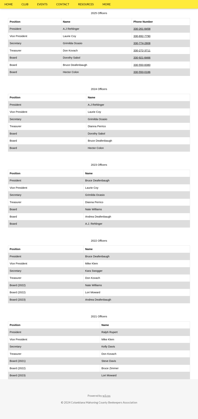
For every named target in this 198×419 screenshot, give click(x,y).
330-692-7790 (141, 36)
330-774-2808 (141, 43)
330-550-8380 (141, 64)
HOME (8, 4)
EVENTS (42, 4)
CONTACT (62, 4)
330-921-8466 (141, 57)
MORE (106, 4)
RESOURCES (86, 4)
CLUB (24, 4)
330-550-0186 (141, 72)
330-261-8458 (141, 28)
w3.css (106, 395)
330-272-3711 (141, 50)
